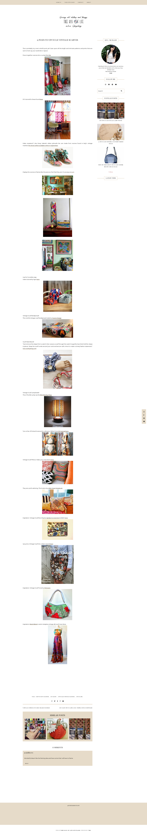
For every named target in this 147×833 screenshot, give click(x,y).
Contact (81, 2)
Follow (111, 172)
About (89, 2)
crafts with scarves (42, 696)
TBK (89, 830)
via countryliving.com (29, 348)
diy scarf (54, 696)
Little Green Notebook (55, 488)
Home (58, 2)
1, (71, 172)
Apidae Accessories (52, 518)
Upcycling (79, 696)
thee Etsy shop (70, 2)
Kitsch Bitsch (34, 624)
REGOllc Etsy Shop (46, 395)
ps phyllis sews (28, 753)
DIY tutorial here (63, 431)
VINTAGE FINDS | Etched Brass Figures (36, 708)
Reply (27, 763)
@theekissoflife (74, 805)
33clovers (47, 588)
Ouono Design (56, 318)
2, (72, 172)
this (50, 55)
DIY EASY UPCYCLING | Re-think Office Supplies (75, 708)
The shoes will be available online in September (43, 145)
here (41, 99)
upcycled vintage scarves (66, 696)
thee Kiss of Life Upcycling (70, 830)
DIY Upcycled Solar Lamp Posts (110, 120)
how (52, 459)
